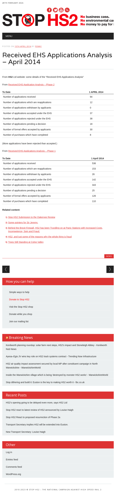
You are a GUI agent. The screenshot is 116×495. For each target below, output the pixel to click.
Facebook (49, 10)
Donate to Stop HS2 (19, 299)
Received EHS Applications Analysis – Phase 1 (32, 151)
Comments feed (14, 467)
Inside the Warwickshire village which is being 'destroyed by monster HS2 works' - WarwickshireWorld (57, 375)
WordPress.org (13, 474)
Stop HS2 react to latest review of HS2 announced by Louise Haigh (39, 410)
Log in (9, 452)
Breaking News (21, 337)
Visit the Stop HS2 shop (21, 306)
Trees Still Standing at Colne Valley (25, 242)
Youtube (61, 10)
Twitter (55, 10)
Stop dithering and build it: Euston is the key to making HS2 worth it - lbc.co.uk (45, 382)
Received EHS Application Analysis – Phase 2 (31, 84)
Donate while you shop (20, 314)
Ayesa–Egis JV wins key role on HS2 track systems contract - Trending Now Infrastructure (51, 356)
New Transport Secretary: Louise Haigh (25, 432)
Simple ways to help (19, 292)
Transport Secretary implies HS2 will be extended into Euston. (37, 424)
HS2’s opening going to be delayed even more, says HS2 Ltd (36, 402)
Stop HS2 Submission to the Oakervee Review (31, 217)
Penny (38, 46)
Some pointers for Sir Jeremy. (23, 222)
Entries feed (12, 459)
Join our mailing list (18, 321)
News (109, 256)
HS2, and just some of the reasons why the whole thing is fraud (40, 236)
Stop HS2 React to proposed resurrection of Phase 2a (33, 417)
